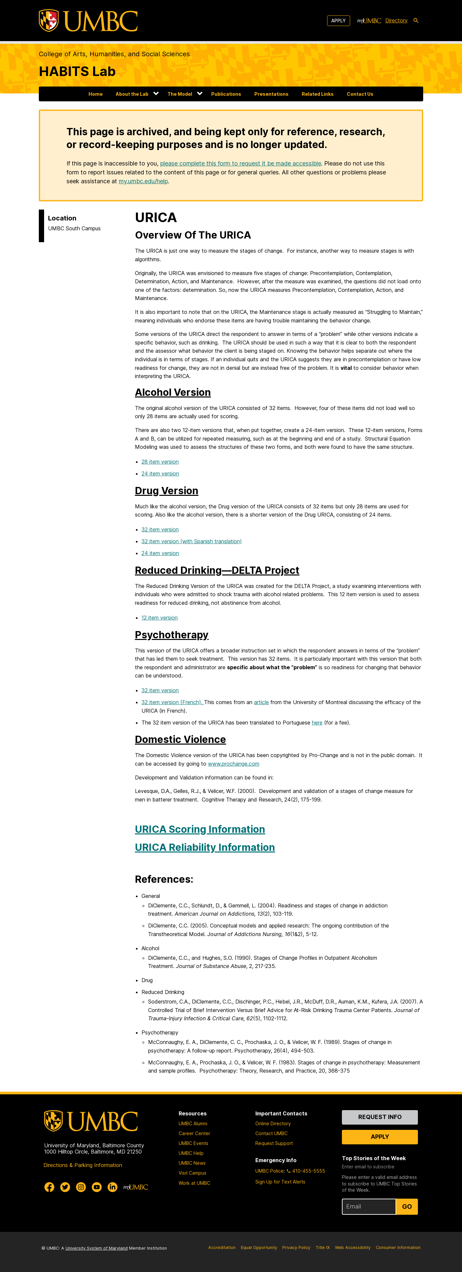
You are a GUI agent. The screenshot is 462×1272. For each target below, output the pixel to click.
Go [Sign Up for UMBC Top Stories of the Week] (407, 1206)
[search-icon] (416, 20)
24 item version (160, 473)
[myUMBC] (369, 20)
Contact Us (360, 94)
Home (96, 94)
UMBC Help (191, 1153)
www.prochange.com (233, 763)
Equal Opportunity (259, 1247)
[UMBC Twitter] (65, 1187)
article (261, 702)
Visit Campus (192, 1173)
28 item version (160, 461)
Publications (226, 94)
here (317, 722)
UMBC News (192, 1163)
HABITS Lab (77, 71)
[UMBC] (88, 20)
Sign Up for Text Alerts (280, 1181)
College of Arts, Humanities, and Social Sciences (114, 54)
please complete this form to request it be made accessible (240, 163)
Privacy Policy (296, 1247)
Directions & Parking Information (82, 1165)
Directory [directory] (396, 20)
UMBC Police (269, 1171)
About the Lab (132, 94)
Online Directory (273, 1123)
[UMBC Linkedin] (112, 1187)
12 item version (159, 617)
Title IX (323, 1247)
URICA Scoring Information (200, 829)
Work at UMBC (194, 1183)
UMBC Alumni (193, 1123)
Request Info (380, 1116)
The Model (179, 94)
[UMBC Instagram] (81, 1187)
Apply (338, 20)
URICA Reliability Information (205, 847)
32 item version (160, 529)
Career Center (194, 1133)
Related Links (318, 94)
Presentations (271, 94)
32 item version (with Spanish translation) (191, 541)
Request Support (274, 1143)
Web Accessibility (353, 1247)
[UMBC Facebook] (49, 1187)
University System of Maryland (96, 1248)
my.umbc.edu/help (143, 181)
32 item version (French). (172, 702)
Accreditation (222, 1247)
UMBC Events (193, 1143)
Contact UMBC (271, 1133)
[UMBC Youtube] (97, 1187)
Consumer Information (398, 1247)
